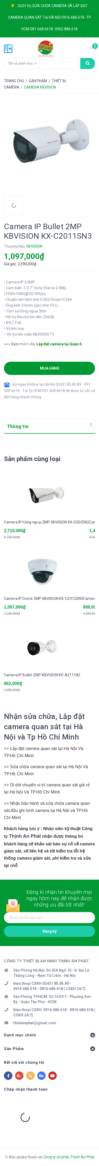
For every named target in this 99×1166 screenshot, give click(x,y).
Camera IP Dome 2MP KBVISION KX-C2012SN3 (43, 598)
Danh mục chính (49, 1035)
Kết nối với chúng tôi (24, 1062)
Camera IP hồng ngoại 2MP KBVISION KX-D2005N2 (46, 522)
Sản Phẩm (49, 1048)
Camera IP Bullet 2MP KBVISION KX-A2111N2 (42, 675)
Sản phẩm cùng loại (32, 459)
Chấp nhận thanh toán (26, 1089)
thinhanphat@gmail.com (34, 1023)
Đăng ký (49, 931)
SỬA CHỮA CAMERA (49, 6)
